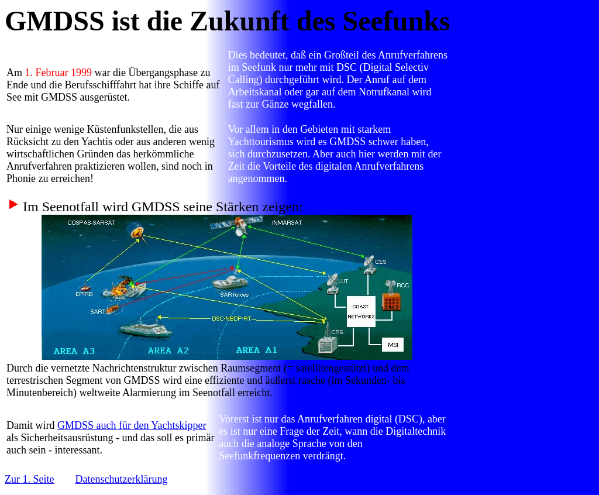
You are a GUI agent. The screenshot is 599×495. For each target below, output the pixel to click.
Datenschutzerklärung (121, 479)
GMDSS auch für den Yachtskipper (131, 425)
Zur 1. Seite (29, 479)
